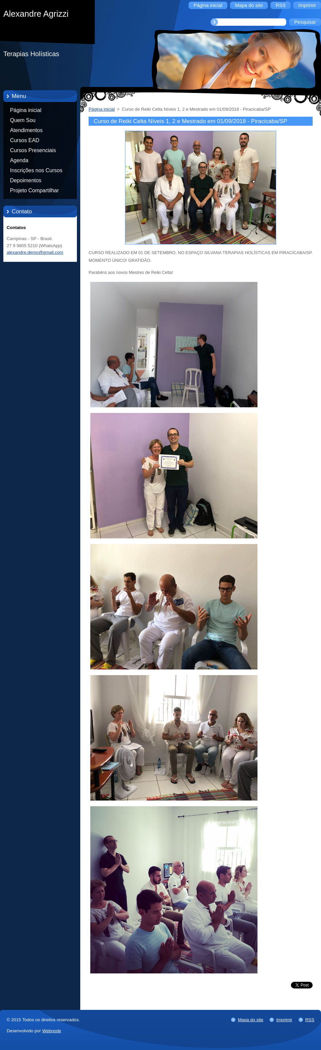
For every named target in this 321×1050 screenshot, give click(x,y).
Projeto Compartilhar (34, 190)
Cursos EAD (24, 140)
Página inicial (25, 110)
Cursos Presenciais (33, 150)
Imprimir (284, 1019)
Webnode (51, 1030)
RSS (309, 1019)
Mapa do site (250, 1019)
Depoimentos (25, 180)
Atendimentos (26, 130)
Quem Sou (22, 120)
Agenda (19, 160)
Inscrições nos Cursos (36, 170)
